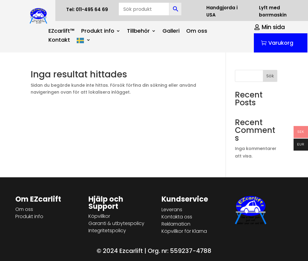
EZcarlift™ (61, 31)
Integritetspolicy (107, 230)
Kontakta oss (177, 216)
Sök (270, 76)
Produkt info (97, 31)
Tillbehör (138, 31)
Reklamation (176, 223)
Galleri (171, 31)
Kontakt (59, 41)
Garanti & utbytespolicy (116, 223)
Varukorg (280, 42)
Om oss (196, 31)
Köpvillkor (99, 216)
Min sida (273, 27)
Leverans (172, 209)
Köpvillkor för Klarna (184, 231)
